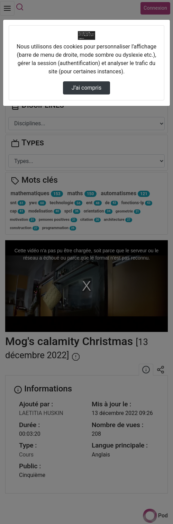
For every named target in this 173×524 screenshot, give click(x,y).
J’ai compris (86, 87)
